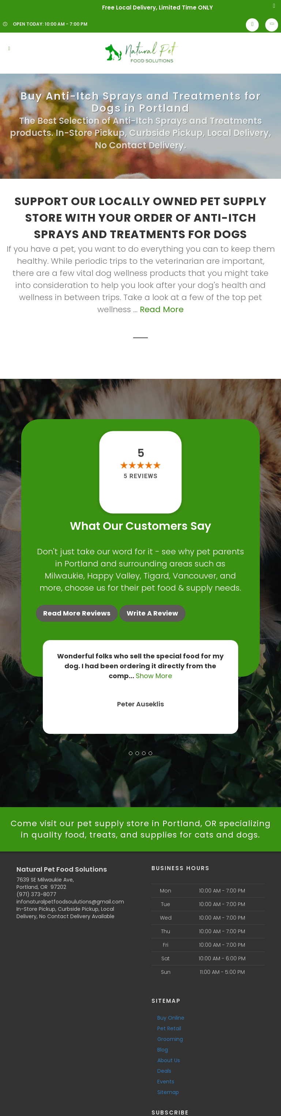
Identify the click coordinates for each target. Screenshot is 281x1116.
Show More (154, 675)
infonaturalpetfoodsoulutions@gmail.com (70, 901)
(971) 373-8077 (36, 894)
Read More (162, 309)
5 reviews (141, 476)
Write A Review (152, 613)
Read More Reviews (76, 613)
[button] (130, 753)
